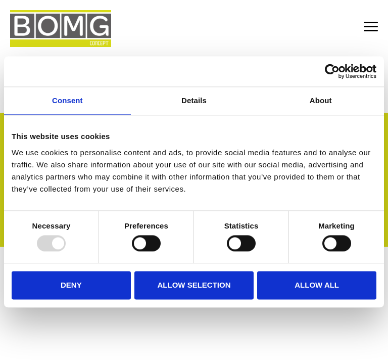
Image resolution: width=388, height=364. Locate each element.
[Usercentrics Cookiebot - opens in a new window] (332, 71)
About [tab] (321, 100)
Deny (71, 285)
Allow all (317, 285)
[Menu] (371, 28)
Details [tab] (194, 100)
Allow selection (193, 285)
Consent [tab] (67, 100)
